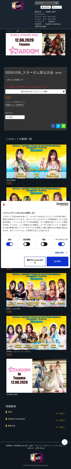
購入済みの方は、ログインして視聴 (42, 91)
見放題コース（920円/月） (15, 105)
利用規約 (9, 446)
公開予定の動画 (40, 26)
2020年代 (51, 21)
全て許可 (57, 261)
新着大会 (38, 12)
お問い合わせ (40, 448)
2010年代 (38, 24)
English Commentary (52, 24)
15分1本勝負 (10, 180)
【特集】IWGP (50, 12)
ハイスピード (39, 21)
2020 (17, 31)
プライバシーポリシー (43, 446)
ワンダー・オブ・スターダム (45, 19)
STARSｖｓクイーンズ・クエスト (18, 351)
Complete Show (12, 394)
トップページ (10, 31)
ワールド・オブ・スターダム (45, 17)
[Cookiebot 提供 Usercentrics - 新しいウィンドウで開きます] (58, 204)
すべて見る (60, 413)
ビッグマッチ (39, 14)
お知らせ (30, 448)
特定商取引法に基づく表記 (23, 446)
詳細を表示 (59, 253)
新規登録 (47, 7)
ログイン (57, 7)
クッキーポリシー (58, 446)
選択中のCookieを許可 (35, 261)
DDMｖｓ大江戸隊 (13, 309)
